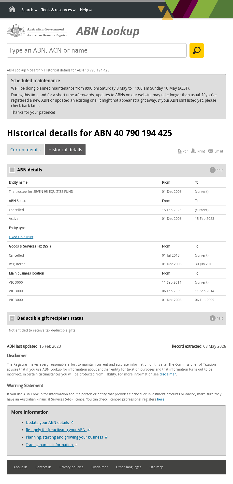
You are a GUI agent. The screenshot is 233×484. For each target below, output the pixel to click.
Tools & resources (56, 10)
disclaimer (168, 374)
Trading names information (51, 445)
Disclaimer (99, 467)
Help (84, 10)
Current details (25, 149)
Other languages (128, 467)
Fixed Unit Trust (21, 237)
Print (201, 151)
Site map (156, 467)
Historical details (65, 149)
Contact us (43, 467)
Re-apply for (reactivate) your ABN (58, 430)
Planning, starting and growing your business (66, 437)
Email (219, 151)
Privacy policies (71, 467)
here (160, 399)
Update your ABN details (49, 422)
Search (27, 10)
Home (12, 10)
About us (20, 467)
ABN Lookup (16, 70)
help (220, 170)
